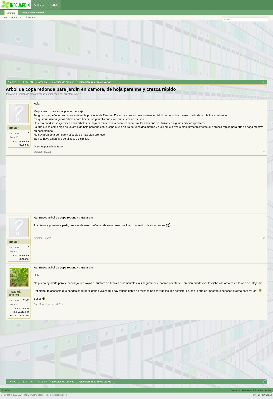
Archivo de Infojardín (252, 390)
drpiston (68, 94)
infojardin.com (30, 395)
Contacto (235, 390)
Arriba (268, 390)
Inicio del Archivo (13, 17)
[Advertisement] (119, 51)
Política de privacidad (262, 395)
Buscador (31, 17)
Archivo (11, 13)
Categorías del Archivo (32, 12)
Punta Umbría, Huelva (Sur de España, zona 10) (19, 312)
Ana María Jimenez (15, 293)
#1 (264, 151)
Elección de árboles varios (30, 94)
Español (6, 390)
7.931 (26, 300)
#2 (264, 238)
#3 (264, 304)
